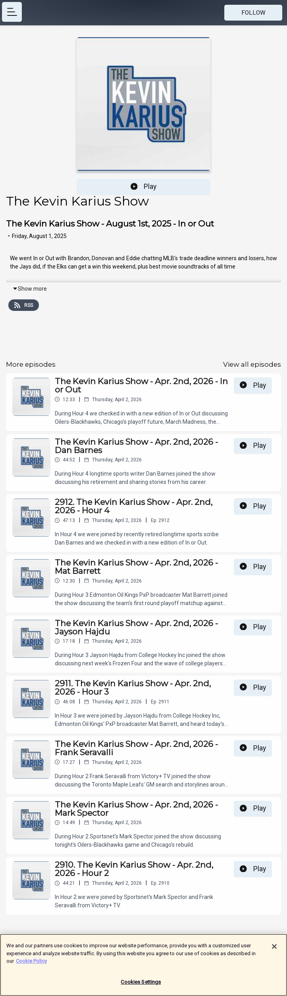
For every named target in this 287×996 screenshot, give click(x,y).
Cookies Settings (141, 985)
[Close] (274, 949)
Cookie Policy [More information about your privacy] (31, 964)
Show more (29, 289)
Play (144, 186)
